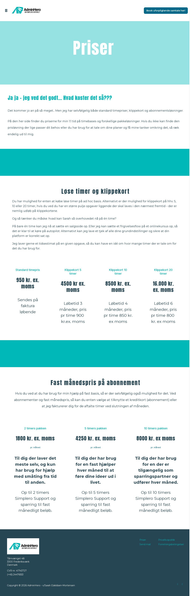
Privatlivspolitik (166, 539)
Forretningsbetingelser (171, 544)
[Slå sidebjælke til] (6, 11)
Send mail (145, 544)
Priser (143, 539)
